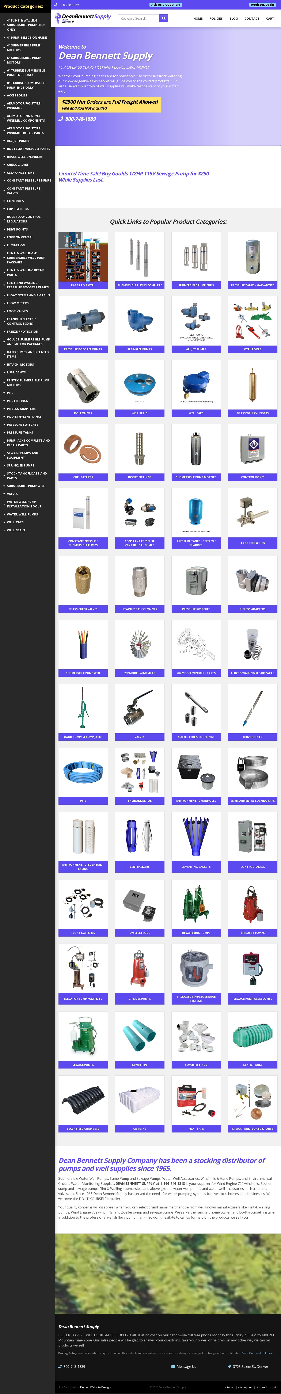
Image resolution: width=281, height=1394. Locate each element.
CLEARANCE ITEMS (18, 173)
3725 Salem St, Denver (248, 1367)
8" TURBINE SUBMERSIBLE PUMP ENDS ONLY (24, 85)
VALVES (10, 494)
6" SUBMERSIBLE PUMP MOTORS (22, 60)
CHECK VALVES (16, 165)
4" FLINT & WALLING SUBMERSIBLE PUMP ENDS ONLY (24, 24)
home (198, 18)
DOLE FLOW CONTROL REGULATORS (22, 219)
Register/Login (262, 5)
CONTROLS (13, 201)
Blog (233, 18)
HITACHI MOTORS (18, 364)
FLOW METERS (16, 303)
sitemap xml (245, 1388)
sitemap (230, 1388)
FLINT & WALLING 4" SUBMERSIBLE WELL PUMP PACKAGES (24, 257)
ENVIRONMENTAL (18, 237)
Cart (270, 18)
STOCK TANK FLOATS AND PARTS (25, 475)
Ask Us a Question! (167, 5)
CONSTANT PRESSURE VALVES (21, 190)
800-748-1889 (71, 1367)
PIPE (8, 393)
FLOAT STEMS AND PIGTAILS (26, 295)
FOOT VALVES (15, 311)
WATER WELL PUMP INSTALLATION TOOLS (22, 504)
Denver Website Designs (96, 1388)
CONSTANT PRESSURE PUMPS (27, 180)
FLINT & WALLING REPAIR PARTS (24, 272)
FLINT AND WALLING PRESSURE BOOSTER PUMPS (26, 285)
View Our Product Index (257, 1353)
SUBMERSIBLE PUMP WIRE (24, 486)
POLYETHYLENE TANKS (22, 417)
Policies (216, 18)
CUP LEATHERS (16, 209)
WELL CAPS (13, 522)
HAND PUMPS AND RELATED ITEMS (26, 354)
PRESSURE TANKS (18, 432)
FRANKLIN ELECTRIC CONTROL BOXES (19, 321)
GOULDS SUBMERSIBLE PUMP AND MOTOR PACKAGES (26, 341)
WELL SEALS (14, 530)
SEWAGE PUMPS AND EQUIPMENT (20, 455)
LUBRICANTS (14, 372)
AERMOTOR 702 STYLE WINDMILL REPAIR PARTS (23, 130)
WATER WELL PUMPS (20, 514)
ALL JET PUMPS (16, 141)
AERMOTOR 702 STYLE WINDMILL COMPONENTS (24, 118)
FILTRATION (14, 245)
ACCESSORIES (15, 95)
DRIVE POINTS (15, 229)
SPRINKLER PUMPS (18, 465)
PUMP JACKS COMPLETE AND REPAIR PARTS (26, 442)
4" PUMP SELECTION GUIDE (25, 37)
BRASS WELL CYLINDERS (23, 157)
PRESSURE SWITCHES (20, 425)
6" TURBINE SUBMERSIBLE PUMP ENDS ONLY (24, 72)
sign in (273, 1388)
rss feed (261, 1388)
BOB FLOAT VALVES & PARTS (26, 149)
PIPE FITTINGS (15, 401)
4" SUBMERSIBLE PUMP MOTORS (22, 47)
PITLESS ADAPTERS (19, 409)
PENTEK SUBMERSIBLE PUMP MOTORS (26, 382)
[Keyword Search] (142, 19)
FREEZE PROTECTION (20, 332)
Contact (251, 18)
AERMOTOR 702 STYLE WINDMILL (22, 105)
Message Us (183, 1367)
